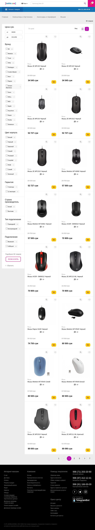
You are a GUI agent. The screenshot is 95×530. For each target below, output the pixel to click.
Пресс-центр (55, 499)
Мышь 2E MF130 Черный (36, 66)
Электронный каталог (10, 485)
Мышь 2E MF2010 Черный (37, 434)
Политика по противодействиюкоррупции (36, 491)
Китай (10, 206)
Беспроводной (12, 229)
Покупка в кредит (9, 482)
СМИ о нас (53, 510)
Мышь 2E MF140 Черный (71, 66)
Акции (6, 487)
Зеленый (11, 174)
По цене (31, 29)
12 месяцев (11, 191)
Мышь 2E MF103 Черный (36, 119)
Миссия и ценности (56, 505)
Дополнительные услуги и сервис (58, 491)
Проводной (11, 224)
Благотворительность (33, 482)
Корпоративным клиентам (35, 478)
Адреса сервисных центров (58, 487)
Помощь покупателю (59, 472)
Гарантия (53, 482)
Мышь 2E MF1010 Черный (37, 171)
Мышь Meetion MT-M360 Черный (73, 171)
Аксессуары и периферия (46, 17)
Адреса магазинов (55, 478)
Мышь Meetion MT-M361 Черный (39, 224)
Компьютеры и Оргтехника (23, 17)
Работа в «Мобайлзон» (34, 485)
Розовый (10, 155)
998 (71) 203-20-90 (82, 472)
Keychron (11, 110)
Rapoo (10, 81)
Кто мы (29, 475)
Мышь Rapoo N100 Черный (37, 329)
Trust (9, 58)
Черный (10, 142)
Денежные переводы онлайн (12, 508)
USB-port (11, 246)
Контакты (30, 487)
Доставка (7, 478)
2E (9, 49)
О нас (5, 475)
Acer (9, 76)
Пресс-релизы (54, 508)
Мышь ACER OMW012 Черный (39, 276)
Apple (10, 106)
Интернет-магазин (11, 472)
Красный (10, 146)
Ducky (10, 120)
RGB (9, 165)
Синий (10, 169)
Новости (6, 490)
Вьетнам (10, 211)
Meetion (10, 53)
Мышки (63, 17)
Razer (10, 115)
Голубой (10, 160)
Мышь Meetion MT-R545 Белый (73, 382)
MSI (9, 101)
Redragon (11, 67)
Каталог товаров (14, 9)
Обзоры (6, 492)
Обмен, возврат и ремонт (58, 480)
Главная (5, 17)
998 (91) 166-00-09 (82, 484)
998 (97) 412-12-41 (82, 478)
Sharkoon (11, 124)
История (52, 503)
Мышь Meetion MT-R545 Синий (38, 382)
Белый (10, 137)
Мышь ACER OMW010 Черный (73, 224)
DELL (9, 97)
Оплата (6, 480)
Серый (10, 151)
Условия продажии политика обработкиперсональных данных (10, 497)
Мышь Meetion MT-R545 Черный (73, 329)
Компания (31, 472)
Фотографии (54, 513)
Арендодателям (32, 480)
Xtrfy (9, 63)
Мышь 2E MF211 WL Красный (72, 434)
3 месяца (11, 187)
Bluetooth (11, 241)
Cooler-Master (12, 72)
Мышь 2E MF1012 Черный (71, 119)
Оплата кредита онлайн (11, 505)
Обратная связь (55, 475)
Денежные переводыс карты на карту (10, 502)
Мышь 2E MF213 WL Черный (72, 276)
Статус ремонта (55, 485)
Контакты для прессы (56, 515)
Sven (9, 92)
